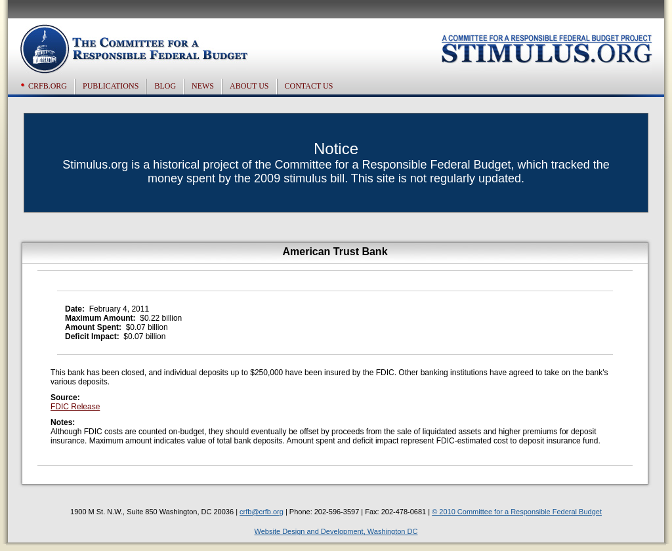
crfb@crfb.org (262, 512)
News (203, 86)
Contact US (309, 86)
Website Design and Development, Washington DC (336, 531)
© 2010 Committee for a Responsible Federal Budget (517, 512)
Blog (165, 86)
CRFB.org (47, 86)
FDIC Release (75, 406)
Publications (110, 86)
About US (249, 86)
